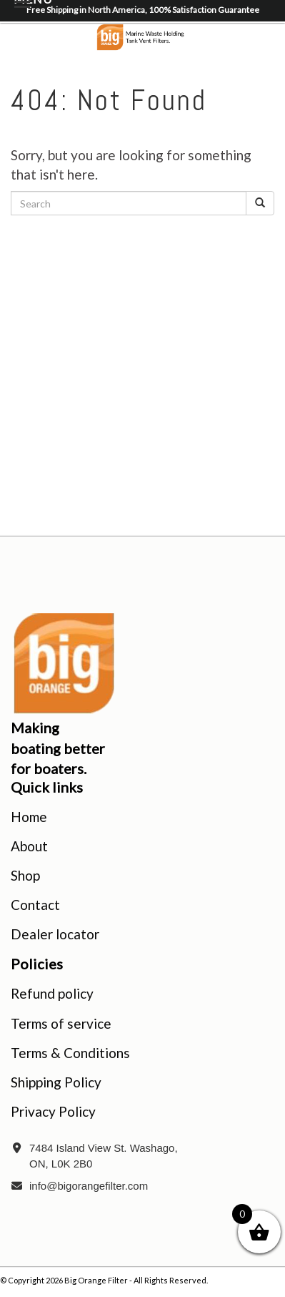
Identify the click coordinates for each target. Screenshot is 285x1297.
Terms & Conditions (70, 1052)
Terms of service (61, 1023)
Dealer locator (55, 934)
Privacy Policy (53, 1111)
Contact (35, 904)
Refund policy (52, 993)
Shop (25, 875)
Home (29, 816)
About (29, 846)
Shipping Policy (56, 1082)
